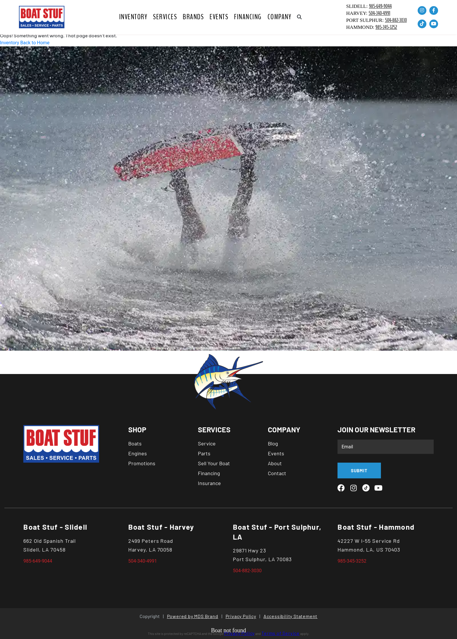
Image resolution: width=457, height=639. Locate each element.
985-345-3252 (386, 27)
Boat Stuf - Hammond (376, 526)
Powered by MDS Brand (192, 616)
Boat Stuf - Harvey (161, 526)
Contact (277, 473)
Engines (137, 453)
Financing (248, 17)
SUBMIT (359, 470)
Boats (135, 443)
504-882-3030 (396, 20)
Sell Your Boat (214, 463)
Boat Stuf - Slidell (55, 526)
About (275, 463)
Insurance (209, 483)
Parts (204, 453)
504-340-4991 (379, 13)
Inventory (133, 17)
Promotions (141, 463)
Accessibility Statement (290, 616)
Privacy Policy (241, 616)
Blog (273, 443)
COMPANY (279, 17)
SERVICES (165, 17)
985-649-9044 (380, 6)
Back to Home (34, 42)
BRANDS (193, 17)
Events (219, 17)
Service (207, 443)
